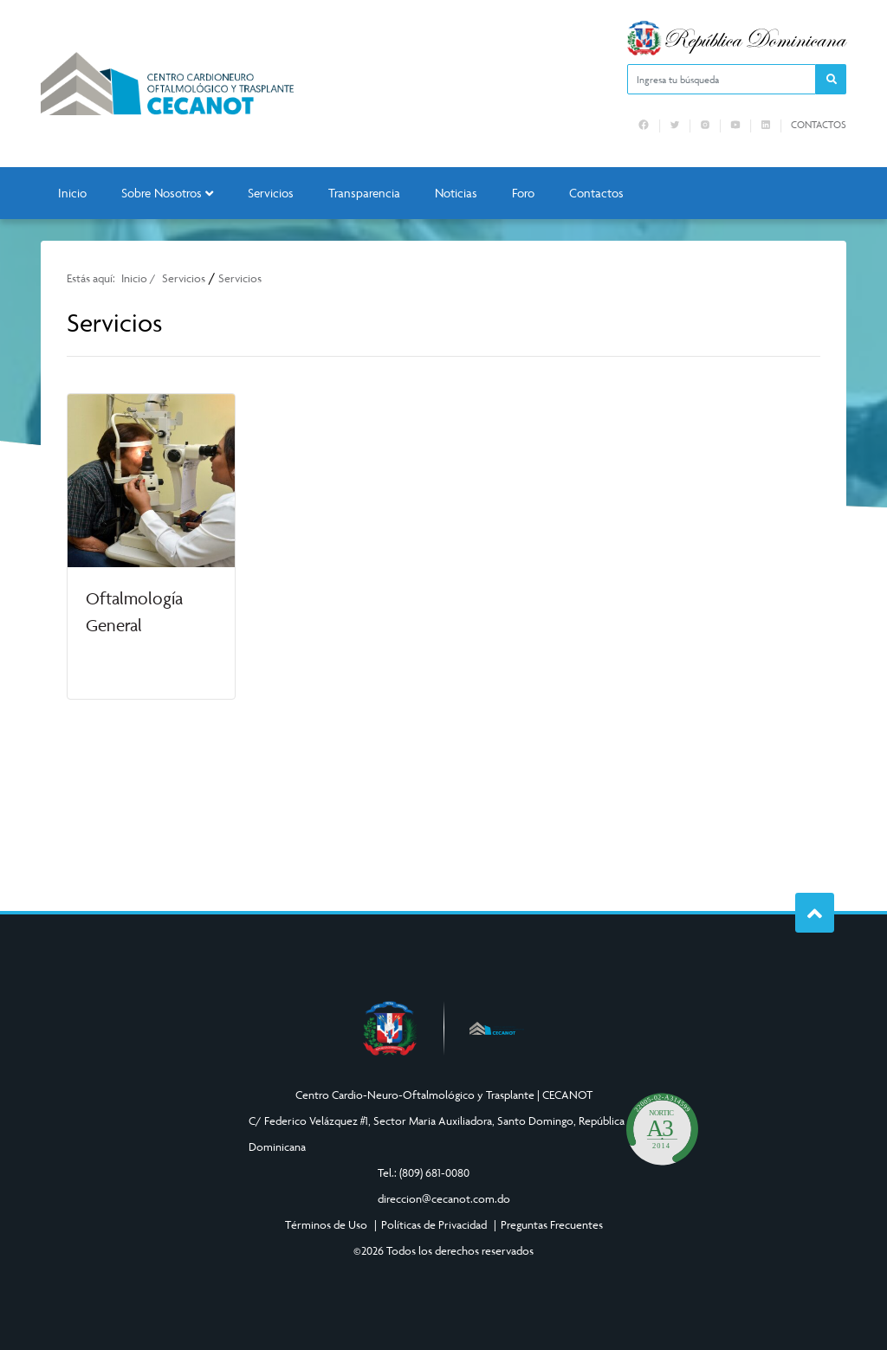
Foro (523, 192)
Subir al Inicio (826, 913)
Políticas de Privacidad (434, 1224)
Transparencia (364, 192)
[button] (831, 79)
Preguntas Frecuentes (552, 1224)
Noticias (456, 192)
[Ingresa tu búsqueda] (721, 79)
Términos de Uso (326, 1224)
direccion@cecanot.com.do (444, 1198)
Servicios (271, 192)
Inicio (72, 192)
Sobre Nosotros (167, 192)
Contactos (818, 124)
